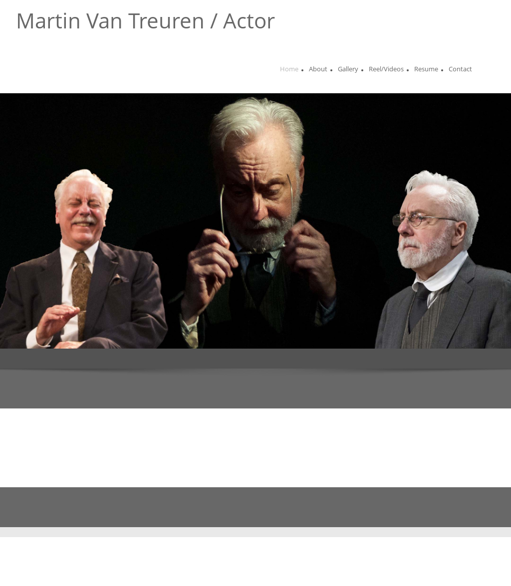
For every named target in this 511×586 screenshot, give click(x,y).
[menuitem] (289, 70)
